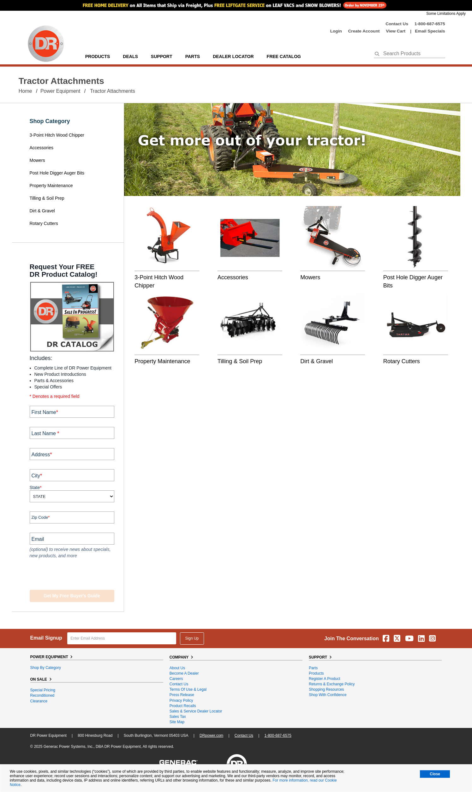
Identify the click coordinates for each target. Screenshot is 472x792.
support (161, 56)
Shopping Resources (326, 689)
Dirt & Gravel (42, 210)
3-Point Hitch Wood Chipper (57, 135)
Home (25, 91)
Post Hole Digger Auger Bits (57, 172)
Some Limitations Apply (446, 13)
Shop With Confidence (327, 695)
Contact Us (396, 23)
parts (192, 56)
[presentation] (68, 575)
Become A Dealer (184, 673)
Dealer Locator (233, 56)
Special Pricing (42, 690)
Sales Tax (178, 716)
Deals (130, 56)
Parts (313, 668)
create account (364, 31)
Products (97, 56)
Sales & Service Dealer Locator (196, 711)
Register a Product (324, 679)
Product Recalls (183, 706)
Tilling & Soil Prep (47, 198)
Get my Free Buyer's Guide (72, 595)
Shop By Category (45, 667)
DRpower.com (211, 735)
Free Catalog (284, 56)
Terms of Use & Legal (188, 689)
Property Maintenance (51, 185)
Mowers (37, 160)
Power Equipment (60, 91)
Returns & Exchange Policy (332, 684)
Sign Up (192, 638)
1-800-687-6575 (430, 23)
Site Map (177, 722)
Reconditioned (42, 695)
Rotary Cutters (44, 223)
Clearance (39, 701)
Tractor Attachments (112, 91)
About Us (177, 668)
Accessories (41, 147)
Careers (176, 679)
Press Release (182, 695)
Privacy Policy (181, 700)
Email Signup (46, 638)
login (336, 31)
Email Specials (430, 31)
